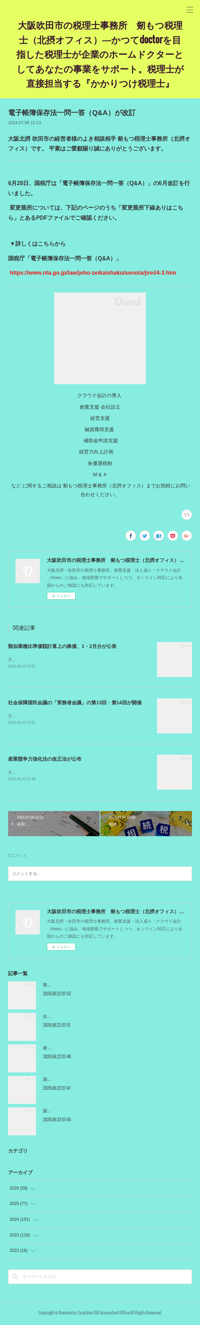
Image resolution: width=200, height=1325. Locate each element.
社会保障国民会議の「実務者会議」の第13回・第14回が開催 (74, 703)
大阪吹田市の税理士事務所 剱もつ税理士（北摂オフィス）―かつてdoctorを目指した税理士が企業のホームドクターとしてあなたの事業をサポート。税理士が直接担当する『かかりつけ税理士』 (100, 54)
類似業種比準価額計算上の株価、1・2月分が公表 (62, 646)
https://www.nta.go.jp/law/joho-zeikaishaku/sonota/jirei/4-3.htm (92, 273)
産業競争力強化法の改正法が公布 (44, 759)
